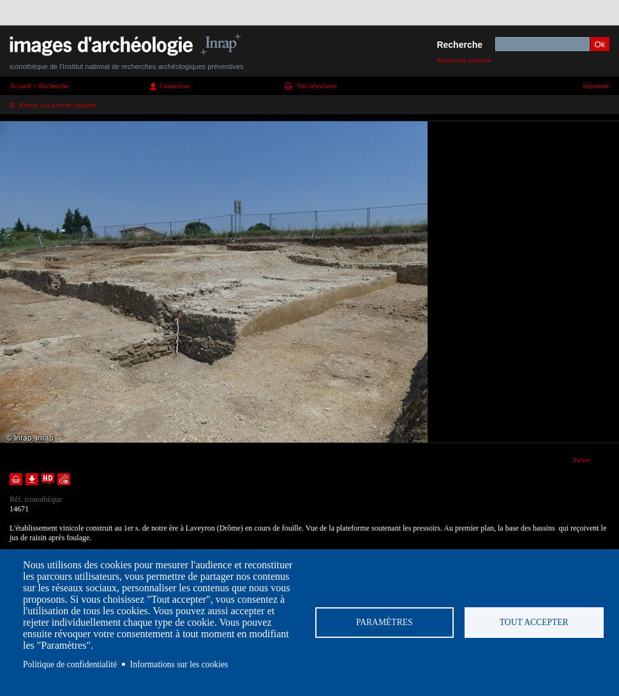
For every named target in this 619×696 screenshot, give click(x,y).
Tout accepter (534, 622)
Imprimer (596, 85)
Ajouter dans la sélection (16, 479)
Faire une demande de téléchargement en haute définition (47, 479)
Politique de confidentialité (70, 664)
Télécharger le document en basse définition (32, 479)
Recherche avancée (463, 60)
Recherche (459, 45)
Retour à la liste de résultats (58, 105)
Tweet (581, 460)
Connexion (175, 85)
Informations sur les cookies (179, 664)
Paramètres (384, 622)
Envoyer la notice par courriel (63, 479)
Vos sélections (316, 85)
